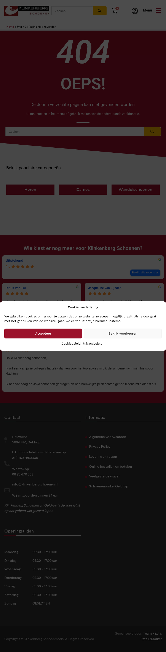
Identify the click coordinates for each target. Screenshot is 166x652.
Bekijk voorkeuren (123, 333)
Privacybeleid (92, 343)
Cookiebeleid (71, 343)
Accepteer (43, 333)
